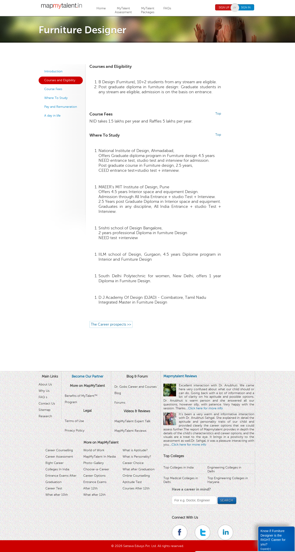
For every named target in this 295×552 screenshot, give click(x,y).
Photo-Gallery (93, 463)
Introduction (53, 71)
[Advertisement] (147, 53)
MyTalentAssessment (123, 10)
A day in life (52, 115)
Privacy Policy (74, 430)
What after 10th (56, 494)
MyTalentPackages (147, 10)
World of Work (93, 450)
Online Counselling (136, 475)
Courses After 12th (136, 488)
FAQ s (43, 397)
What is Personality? (137, 456)
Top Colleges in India (178, 467)
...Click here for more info (204, 408)
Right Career (54, 463)
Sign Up (224, 7)
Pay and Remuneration (60, 106)
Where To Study (56, 98)
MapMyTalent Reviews (130, 430)
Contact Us (47, 403)
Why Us (44, 391)
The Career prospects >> (111, 324)
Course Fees (53, 89)
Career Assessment (59, 456)
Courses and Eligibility (59, 80)
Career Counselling (59, 450)
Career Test (53, 488)
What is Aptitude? (135, 450)
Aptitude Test (132, 482)
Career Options (94, 475)
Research (45, 416)
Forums (119, 402)
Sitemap (44, 410)
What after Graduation (139, 469)
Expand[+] (266, 549)
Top (218, 113)
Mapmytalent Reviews (180, 376)
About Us (45, 384)
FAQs (167, 8)
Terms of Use (74, 421)
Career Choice (133, 463)
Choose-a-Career (96, 469)
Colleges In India (57, 469)
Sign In (246, 7)
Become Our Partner (87, 376)
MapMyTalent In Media (99, 456)
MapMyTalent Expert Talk (132, 421)
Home (101, 8)
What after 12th (94, 494)
